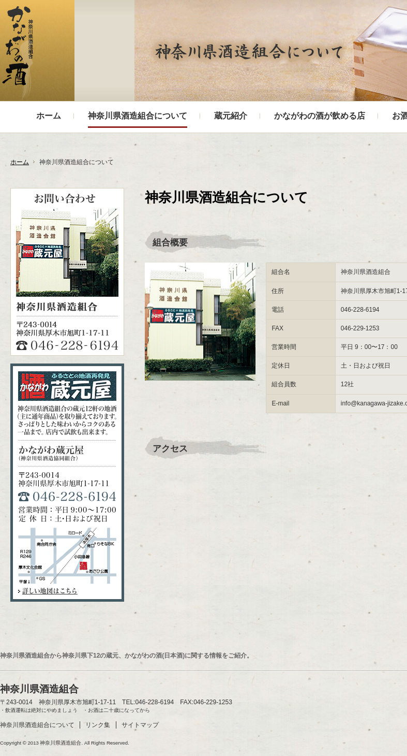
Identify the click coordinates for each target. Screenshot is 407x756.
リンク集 (97, 725)
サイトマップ (140, 725)
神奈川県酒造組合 (17, 53)
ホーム (19, 162)
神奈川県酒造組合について (37, 725)
